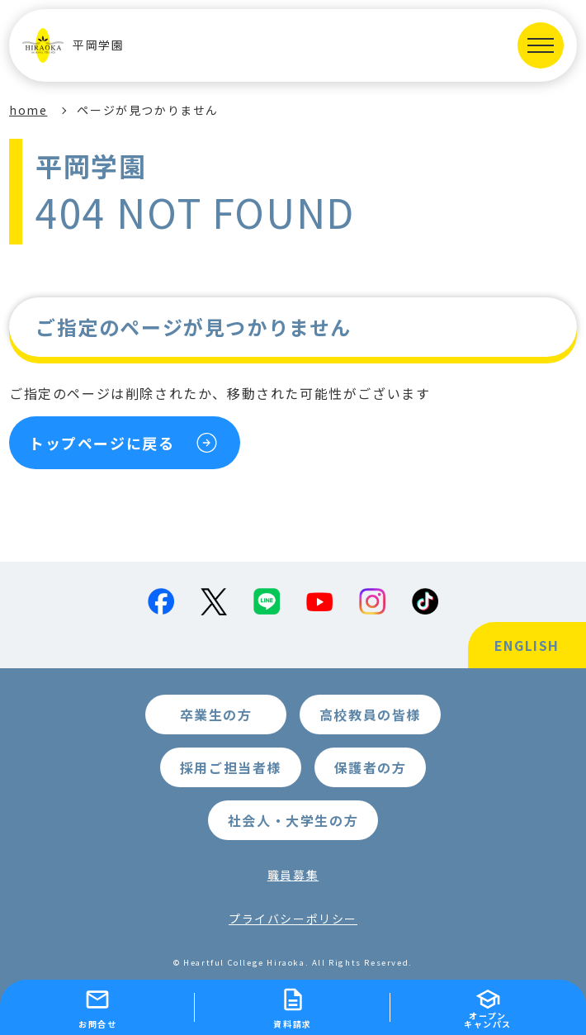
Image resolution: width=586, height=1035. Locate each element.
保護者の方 (370, 767)
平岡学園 (73, 45)
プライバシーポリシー (293, 918)
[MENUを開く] (540, 45)
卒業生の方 (216, 714)
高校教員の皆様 (370, 714)
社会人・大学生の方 (293, 820)
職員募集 (293, 874)
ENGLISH (527, 645)
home (28, 110)
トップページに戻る (101, 442)
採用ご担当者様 (230, 767)
